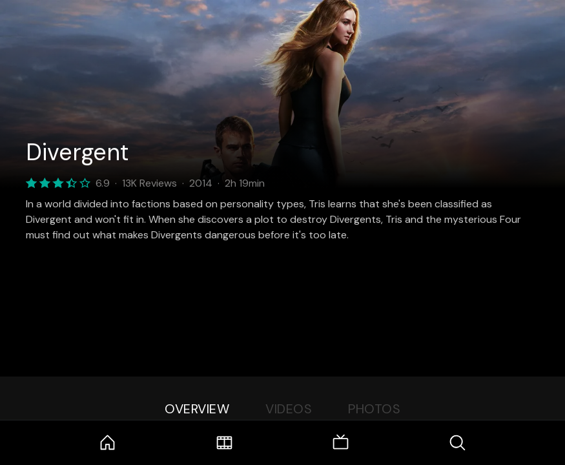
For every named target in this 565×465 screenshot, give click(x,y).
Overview (197, 408)
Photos (374, 408)
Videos (288, 408)
